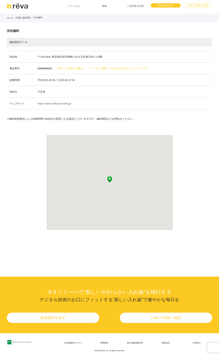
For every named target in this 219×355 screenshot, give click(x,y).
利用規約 (104, 343)
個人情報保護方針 (135, 343)
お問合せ (197, 343)
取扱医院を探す (165, 5)
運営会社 (166, 343)
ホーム (10, 17)
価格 (104, 6)
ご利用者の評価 (135, 6)
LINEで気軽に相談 (198, 5)
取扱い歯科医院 (23, 17)
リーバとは (74, 6)
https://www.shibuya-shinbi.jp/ (54, 103)
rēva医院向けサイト (73, 343)
